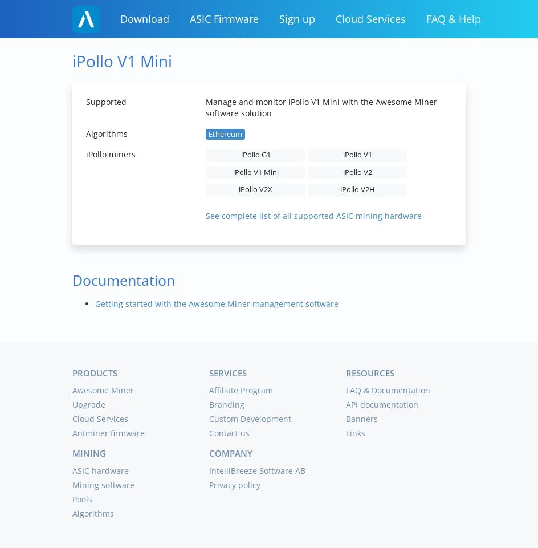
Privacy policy (234, 485)
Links (355, 433)
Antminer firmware (108, 433)
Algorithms (93, 513)
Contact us (229, 433)
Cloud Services (371, 19)
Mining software (103, 485)
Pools (82, 499)
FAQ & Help (453, 19)
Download (144, 19)
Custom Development (250, 418)
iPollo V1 (357, 155)
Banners (362, 418)
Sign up (297, 19)
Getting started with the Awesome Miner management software (217, 303)
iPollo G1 (256, 155)
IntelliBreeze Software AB (257, 470)
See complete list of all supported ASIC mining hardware (314, 215)
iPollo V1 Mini (256, 172)
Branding (226, 404)
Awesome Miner (103, 390)
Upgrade (88, 404)
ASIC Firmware (224, 19)
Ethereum (225, 134)
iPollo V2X (255, 189)
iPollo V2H (357, 189)
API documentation (382, 404)
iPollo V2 (357, 172)
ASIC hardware (100, 470)
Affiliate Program (241, 390)
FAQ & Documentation (388, 390)
